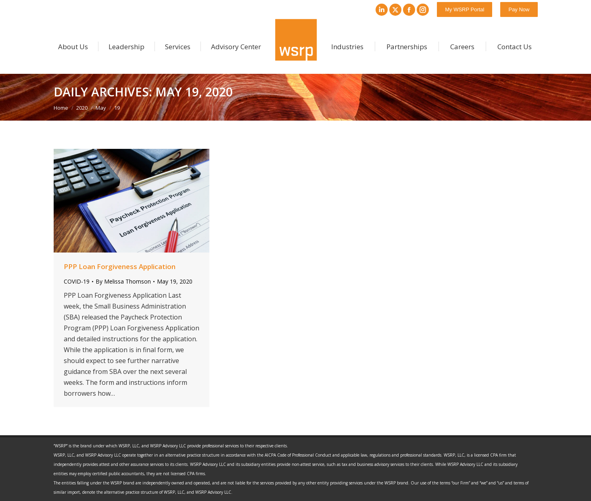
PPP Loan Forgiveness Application (119, 266)
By (123, 281)
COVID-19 (77, 281)
